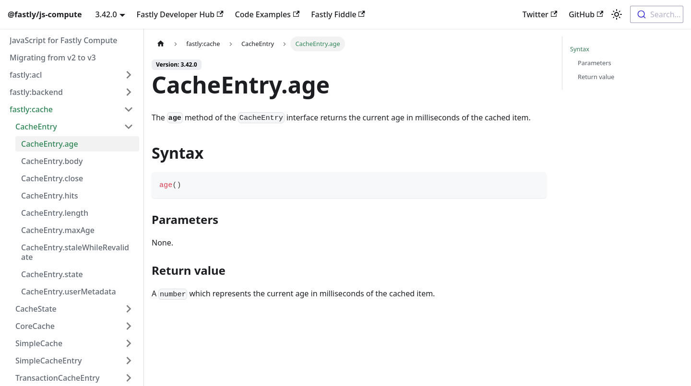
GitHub (586, 14)
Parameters (594, 62)
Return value (596, 76)
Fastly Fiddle (338, 14)
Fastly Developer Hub (180, 14)
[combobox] (656, 14)
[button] (71, 74)
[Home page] (161, 43)
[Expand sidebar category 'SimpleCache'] (128, 343)
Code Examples (267, 14)
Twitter (540, 14)
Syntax (579, 49)
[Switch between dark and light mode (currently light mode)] (616, 14)
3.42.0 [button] (106, 14)
